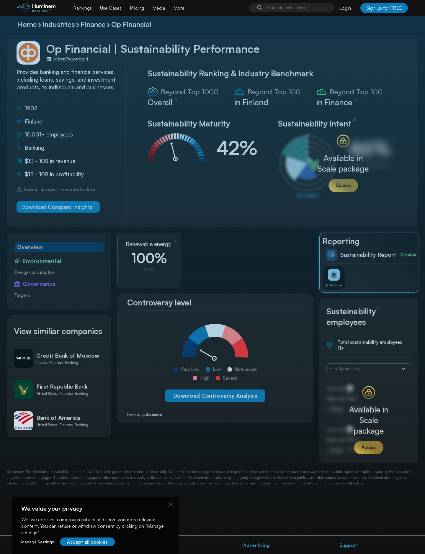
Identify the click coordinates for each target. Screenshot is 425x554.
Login (345, 8)
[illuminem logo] (36, 9)
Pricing (137, 8)
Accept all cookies (87, 542)
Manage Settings (37, 541)
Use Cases (111, 8)
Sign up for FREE (384, 8)
